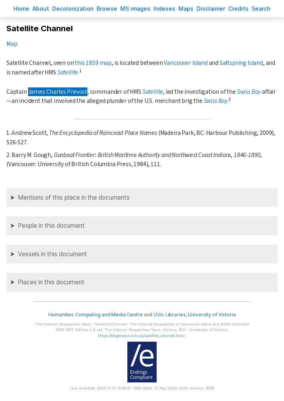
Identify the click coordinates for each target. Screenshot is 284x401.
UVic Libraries (169, 315)
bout (40, 8)
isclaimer (211, 8)
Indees (164, 8)
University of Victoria (211, 315)
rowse (107, 8)
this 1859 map (93, 63)
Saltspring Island (241, 63)
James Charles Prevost (57, 91)
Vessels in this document (52, 254)
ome (21, 8)
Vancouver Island (185, 63)
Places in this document (51, 282)
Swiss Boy (249, 91)
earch (261, 8)
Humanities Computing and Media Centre (95, 315)
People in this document (51, 225)
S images (135, 8)
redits (238, 8)
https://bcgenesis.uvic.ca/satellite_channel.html (141, 335)
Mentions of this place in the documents (74, 197)
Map (11, 44)
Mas (185, 8)
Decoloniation (72, 8)
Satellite (67, 72)
